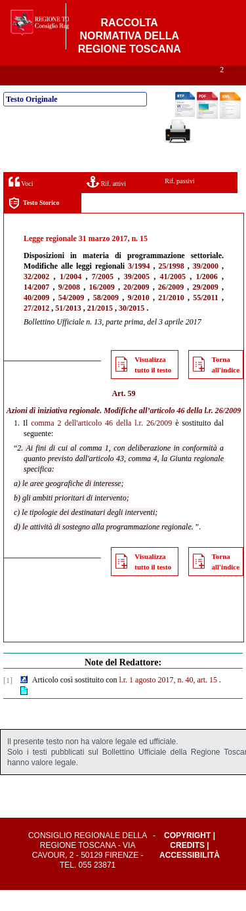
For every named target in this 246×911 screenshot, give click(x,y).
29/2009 (205, 308)
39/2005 (137, 297)
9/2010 (138, 318)
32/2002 (36, 297)
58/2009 (106, 318)
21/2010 (171, 318)
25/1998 (171, 287)
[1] (7, 701)
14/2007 (36, 308)
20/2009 (136, 308)
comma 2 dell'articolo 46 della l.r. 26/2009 (101, 444)
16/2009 (101, 308)
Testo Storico (34, 224)
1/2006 (206, 297)
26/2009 (171, 308)
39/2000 (205, 287)
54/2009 (71, 318)
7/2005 (102, 297)
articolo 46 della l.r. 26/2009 (195, 431)
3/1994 (139, 287)
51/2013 (68, 329)
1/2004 (70, 297)
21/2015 (100, 329)
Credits (187, 866)
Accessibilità (189, 876)
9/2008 (69, 308)
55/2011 (205, 318)
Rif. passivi (180, 202)
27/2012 (36, 329)
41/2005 (173, 297)
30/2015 (131, 329)
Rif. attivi (106, 202)
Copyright (187, 856)
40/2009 (36, 318)
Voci (21, 202)
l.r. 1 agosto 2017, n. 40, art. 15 (168, 700)
